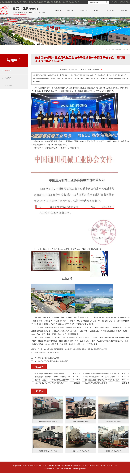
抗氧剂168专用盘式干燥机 (80, 421)
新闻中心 (97, 10)
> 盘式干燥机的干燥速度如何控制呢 (95, 383)
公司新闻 (127, 49)
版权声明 (61, 466)
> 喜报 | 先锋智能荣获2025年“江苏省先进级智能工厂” (101, 377)
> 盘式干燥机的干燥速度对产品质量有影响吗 (49, 383)
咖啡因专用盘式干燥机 (113, 451)
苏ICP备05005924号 (51, 466)
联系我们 (124, 10)
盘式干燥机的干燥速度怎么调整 (48, 358)
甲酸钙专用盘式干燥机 (113, 421)
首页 (113, 49)
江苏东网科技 (55, 469)
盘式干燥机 (21, 8)
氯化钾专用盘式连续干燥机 (48, 421)
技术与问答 (110, 10)
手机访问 (114, 2)
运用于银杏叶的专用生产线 (48, 451)
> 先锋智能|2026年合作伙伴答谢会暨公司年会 (49, 373)
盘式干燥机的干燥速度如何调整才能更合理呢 (52, 361)
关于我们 (70, 10)
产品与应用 (84, 10)
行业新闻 (8, 78)
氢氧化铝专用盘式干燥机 (80, 451)
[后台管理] (82, 469)
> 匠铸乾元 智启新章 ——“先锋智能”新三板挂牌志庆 (51, 380)
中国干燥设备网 (73, 469)
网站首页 (58, 10)
